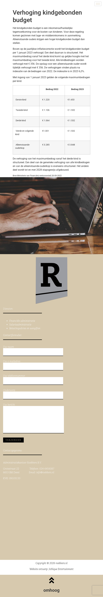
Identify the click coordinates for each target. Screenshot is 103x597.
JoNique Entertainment (61, 569)
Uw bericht (33, 418)
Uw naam (33, 351)
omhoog (51, 590)
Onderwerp (33, 394)
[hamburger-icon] (97, 4)
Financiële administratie (22, 320)
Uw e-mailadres (33, 365)
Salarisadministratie (20, 324)
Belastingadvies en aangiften (24, 328)
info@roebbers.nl (45, 472)
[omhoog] (51, 580)
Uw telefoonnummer (33, 380)
